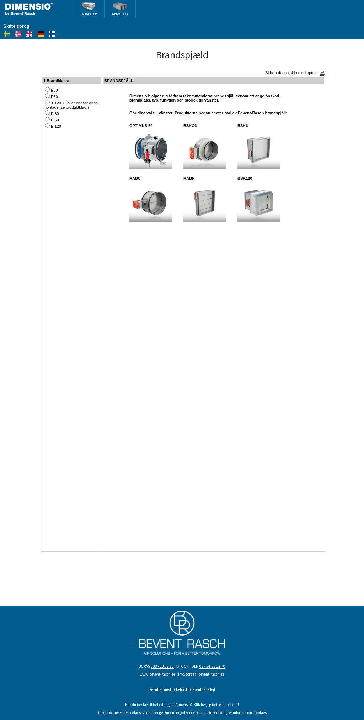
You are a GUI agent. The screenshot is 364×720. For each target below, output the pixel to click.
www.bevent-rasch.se (157, 674)
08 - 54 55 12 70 (212, 666)
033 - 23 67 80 (162, 666)
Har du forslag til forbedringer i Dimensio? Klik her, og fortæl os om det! (182, 704)
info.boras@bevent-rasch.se (201, 674)
